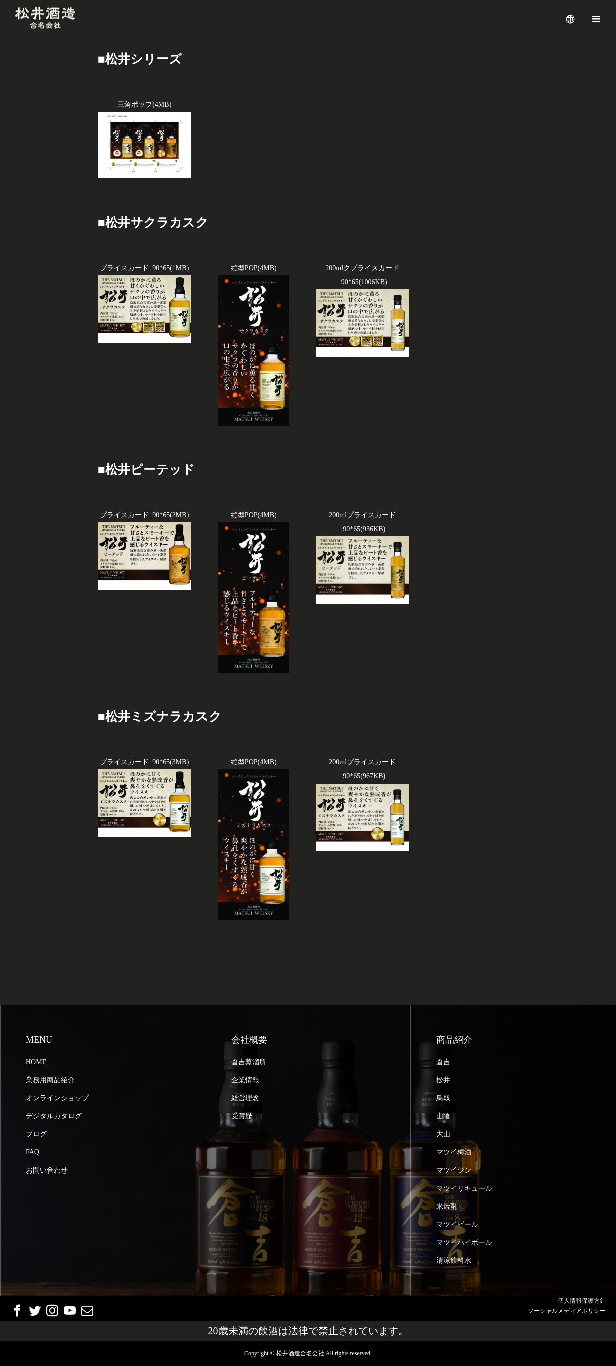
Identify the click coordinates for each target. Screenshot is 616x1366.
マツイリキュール (464, 1188)
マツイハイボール (464, 1242)
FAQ (32, 1152)
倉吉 (443, 1062)
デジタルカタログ (54, 1116)
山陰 (443, 1116)
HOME (36, 1062)
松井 (443, 1080)
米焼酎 (446, 1206)
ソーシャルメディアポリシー (567, 1310)
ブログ (36, 1134)
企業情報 (245, 1080)
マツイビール (457, 1224)
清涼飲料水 (453, 1260)
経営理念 (245, 1098)
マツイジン (453, 1170)
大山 (443, 1134)
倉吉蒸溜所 (248, 1062)
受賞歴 (241, 1116)
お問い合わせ (47, 1170)
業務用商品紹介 (50, 1080)
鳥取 (443, 1098)
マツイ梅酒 (453, 1152)
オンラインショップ (57, 1098)
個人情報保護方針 (582, 1300)
